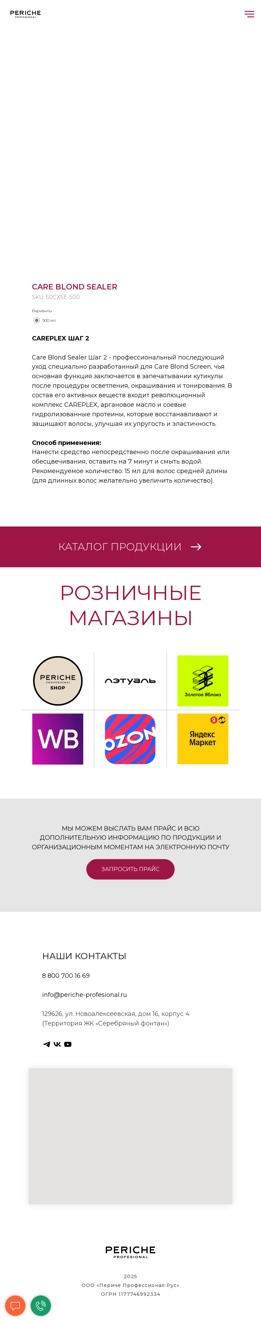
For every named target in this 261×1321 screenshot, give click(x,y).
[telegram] (46, 1044)
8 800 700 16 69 (66, 976)
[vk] (57, 1044)
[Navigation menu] (249, 14)
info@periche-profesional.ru (84, 995)
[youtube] (68, 1044)
